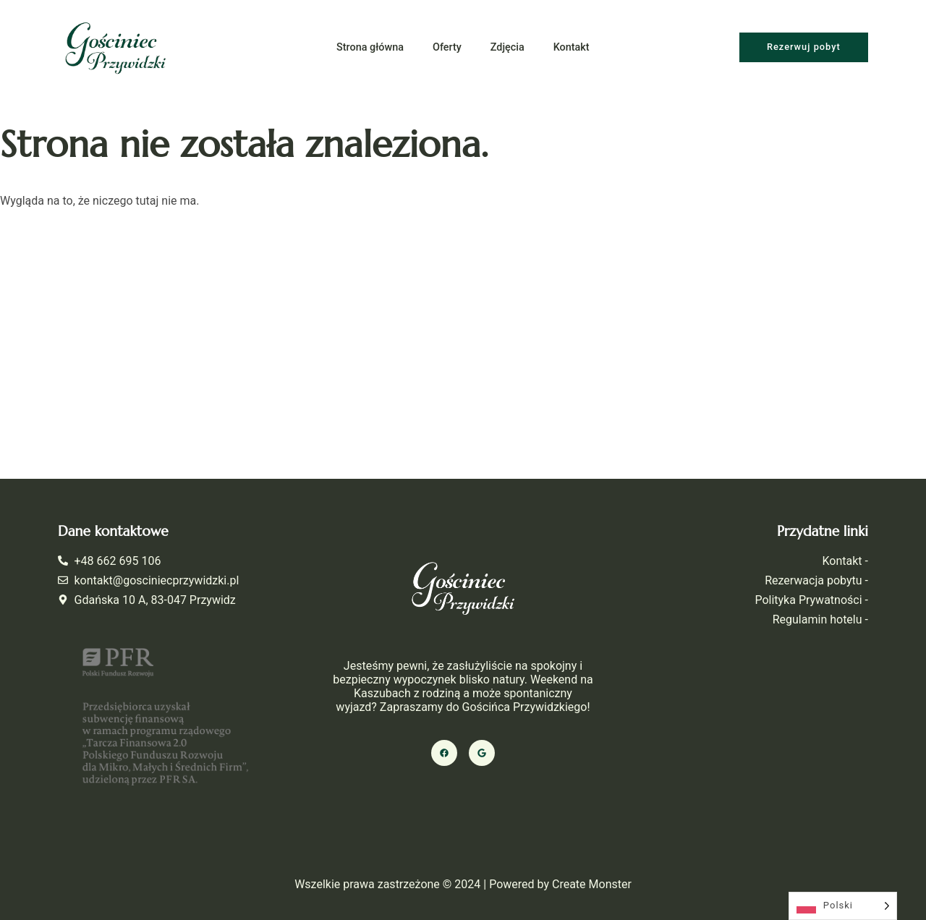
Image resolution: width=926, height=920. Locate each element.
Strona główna (370, 47)
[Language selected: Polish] (843, 906)
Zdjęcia (507, 47)
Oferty (447, 47)
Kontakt (571, 47)
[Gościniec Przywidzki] (463, 349)
